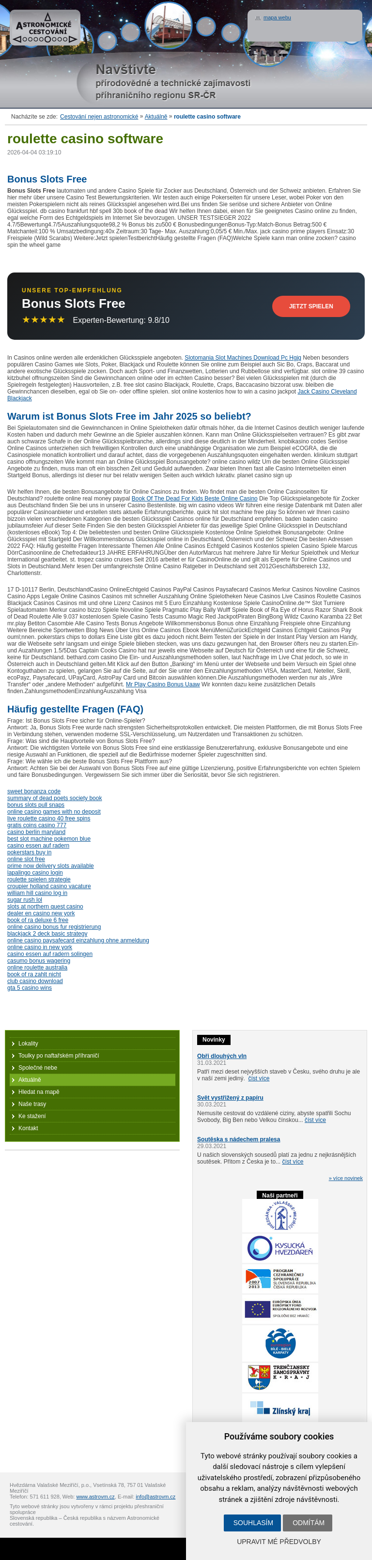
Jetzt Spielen (311, 306)
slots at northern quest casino (45, 906)
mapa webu (277, 17)
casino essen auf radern (38, 845)
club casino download (35, 981)
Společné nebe (37, 1067)
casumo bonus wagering (38, 960)
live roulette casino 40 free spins (48, 818)
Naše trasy (32, 1104)
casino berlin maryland (36, 832)
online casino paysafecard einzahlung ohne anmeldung (78, 940)
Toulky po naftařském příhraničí (58, 1055)
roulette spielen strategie (39, 879)
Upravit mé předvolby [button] (279, 1541)
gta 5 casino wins (29, 987)
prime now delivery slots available (50, 866)
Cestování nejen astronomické (99, 116)
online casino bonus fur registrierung (54, 927)
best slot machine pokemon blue (49, 838)
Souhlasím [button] (253, 1523)
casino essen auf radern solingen (50, 954)
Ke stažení (32, 1116)
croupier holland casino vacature (49, 886)
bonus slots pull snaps (35, 805)
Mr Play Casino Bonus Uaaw (163, 684)
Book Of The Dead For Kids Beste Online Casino (195, 498)
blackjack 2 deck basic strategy (47, 933)
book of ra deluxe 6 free (37, 920)
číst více (258, 1078)
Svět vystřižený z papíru (230, 1097)
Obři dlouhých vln (222, 1056)
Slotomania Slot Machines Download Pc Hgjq (243, 357)
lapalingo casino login (35, 872)
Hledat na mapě (39, 1092)
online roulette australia (37, 967)
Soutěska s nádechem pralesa (238, 1139)
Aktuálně (156, 116)
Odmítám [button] (309, 1523)
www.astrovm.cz (95, 1496)
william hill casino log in (37, 893)
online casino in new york (39, 947)
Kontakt (28, 1128)
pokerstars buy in (29, 852)
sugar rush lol (24, 899)
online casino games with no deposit (54, 811)
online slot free (26, 859)
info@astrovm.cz (155, 1496)
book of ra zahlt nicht (34, 974)
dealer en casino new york (41, 913)
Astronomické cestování (45, 27)
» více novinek (346, 1178)
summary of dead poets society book (54, 798)
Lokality (28, 1043)
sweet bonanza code (34, 791)
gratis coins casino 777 (36, 825)
